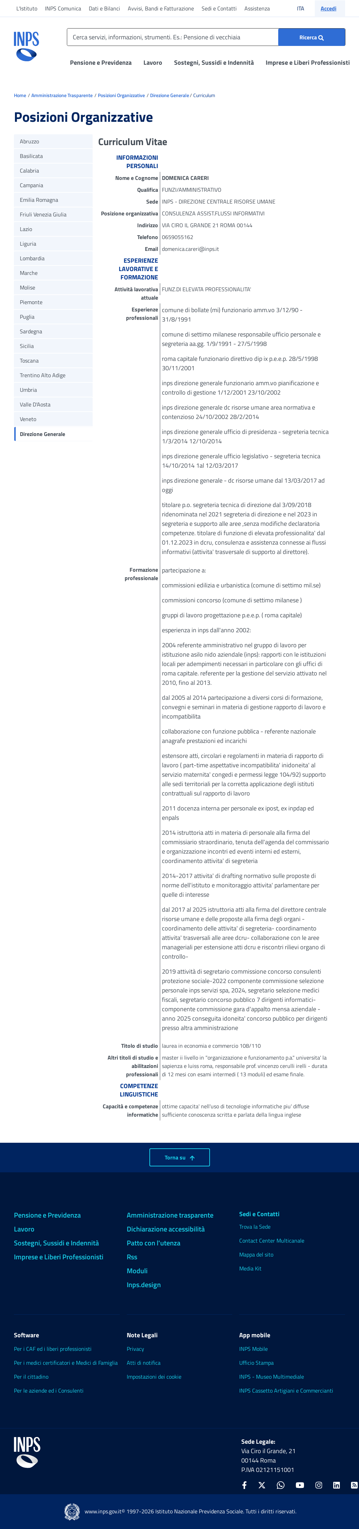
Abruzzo (29, 141)
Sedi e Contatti (219, 8)
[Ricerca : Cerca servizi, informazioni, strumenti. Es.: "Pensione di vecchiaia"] (311, 37)
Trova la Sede (255, 1226)
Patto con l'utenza (153, 1242)
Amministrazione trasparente (170, 1215)
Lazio (26, 229)
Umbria (28, 390)
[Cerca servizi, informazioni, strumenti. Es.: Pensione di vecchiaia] (206, 37)
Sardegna (31, 331)
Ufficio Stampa (256, 1362)
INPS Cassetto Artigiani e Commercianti (286, 1390)
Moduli (137, 1270)
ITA (305, 8)
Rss (132, 1256)
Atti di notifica (144, 1362)
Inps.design (144, 1284)
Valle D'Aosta (35, 404)
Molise (27, 287)
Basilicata (31, 156)
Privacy (135, 1349)
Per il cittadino (31, 1376)
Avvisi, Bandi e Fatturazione (161, 8)
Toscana (29, 360)
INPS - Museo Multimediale (271, 1376)
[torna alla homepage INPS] (26, 44)
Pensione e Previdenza (101, 62)
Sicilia (27, 346)
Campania (31, 185)
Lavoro (152, 62)
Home (20, 95)
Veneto (28, 419)
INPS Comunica (63, 8)
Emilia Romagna (39, 200)
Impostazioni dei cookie (154, 1376)
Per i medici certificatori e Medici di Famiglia (66, 1362)
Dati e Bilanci (104, 8)
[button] (330, 8)
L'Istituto (26, 8)
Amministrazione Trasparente (62, 95)
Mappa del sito (256, 1254)
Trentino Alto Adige (42, 375)
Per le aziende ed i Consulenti (49, 1390)
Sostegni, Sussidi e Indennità (214, 62)
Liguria (28, 243)
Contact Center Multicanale (271, 1240)
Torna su (180, 1157)
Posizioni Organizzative (121, 95)
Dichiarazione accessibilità (166, 1228)
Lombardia (32, 258)
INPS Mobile (253, 1349)
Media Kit (250, 1268)
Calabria (29, 170)
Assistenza (257, 8)
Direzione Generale (169, 95)
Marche (29, 273)
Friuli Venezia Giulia (43, 214)
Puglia (27, 316)
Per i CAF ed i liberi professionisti (53, 1349)
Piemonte (31, 302)
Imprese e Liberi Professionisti (308, 62)
